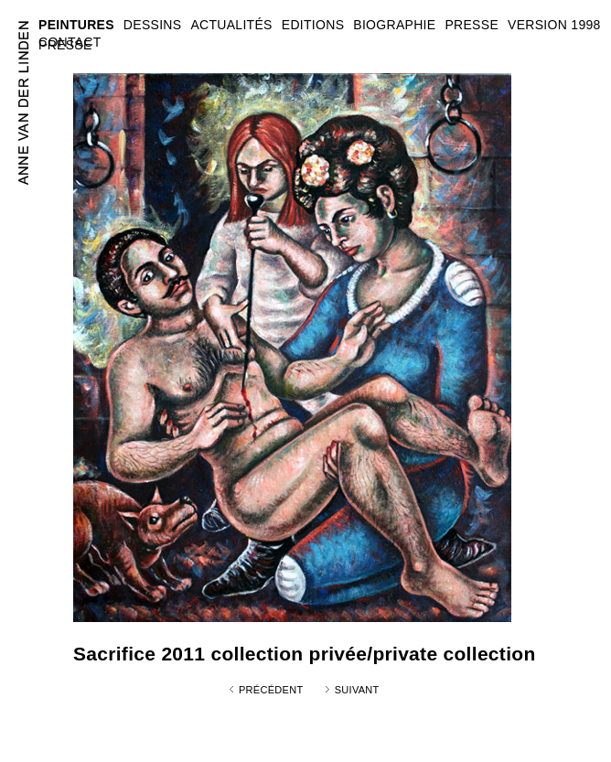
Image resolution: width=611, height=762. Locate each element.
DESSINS (152, 24)
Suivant (357, 689)
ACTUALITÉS (231, 24)
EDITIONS (313, 24)
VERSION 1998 (554, 24)
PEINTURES (76, 24)
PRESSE (65, 45)
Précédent (271, 689)
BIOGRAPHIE (394, 24)
